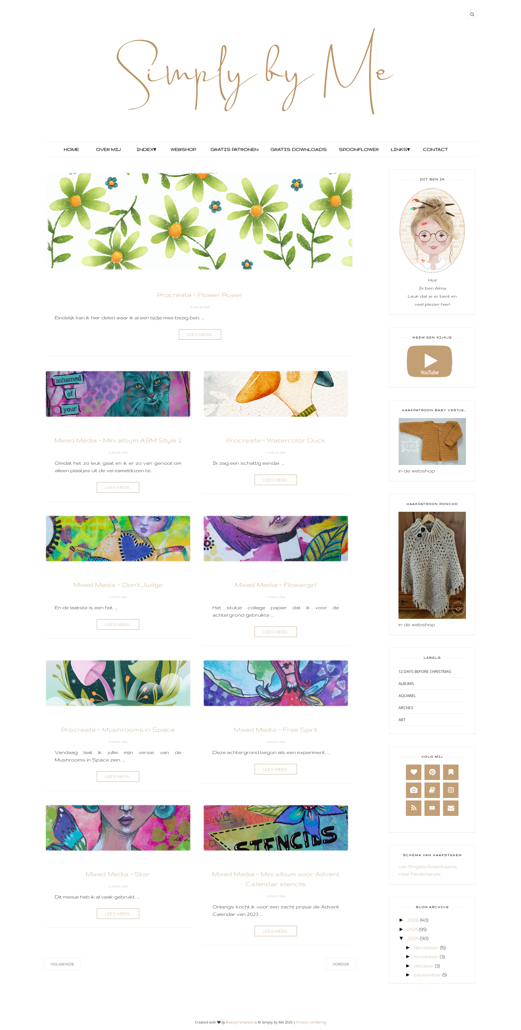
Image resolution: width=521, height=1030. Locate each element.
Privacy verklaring (311, 1022)
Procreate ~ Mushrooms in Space (118, 729)
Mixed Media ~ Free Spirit (276, 729)
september (427, 974)
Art (402, 719)
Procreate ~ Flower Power (199, 294)
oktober (424, 965)
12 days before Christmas (424, 671)
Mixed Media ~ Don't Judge (118, 584)
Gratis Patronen (233, 149)
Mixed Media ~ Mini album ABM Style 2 (118, 440)
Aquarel (407, 695)
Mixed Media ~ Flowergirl (276, 584)
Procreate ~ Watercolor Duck (275, 440)
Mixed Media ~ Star (117, 873)
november (426, 956)
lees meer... (200, 335)
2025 (412, 929)
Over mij (108, 149)
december (426, 947)
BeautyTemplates (240, 1022)
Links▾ (400, 149)
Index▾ (146, 149)
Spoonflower (358, 149)
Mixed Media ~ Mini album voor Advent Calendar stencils (275, 878)
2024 (413, 938)
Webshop (183, 149)
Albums (406, 683)
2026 (413, 920)
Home (71, 149)
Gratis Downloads (298, 149)
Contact (435, 149)
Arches (405, 707)
